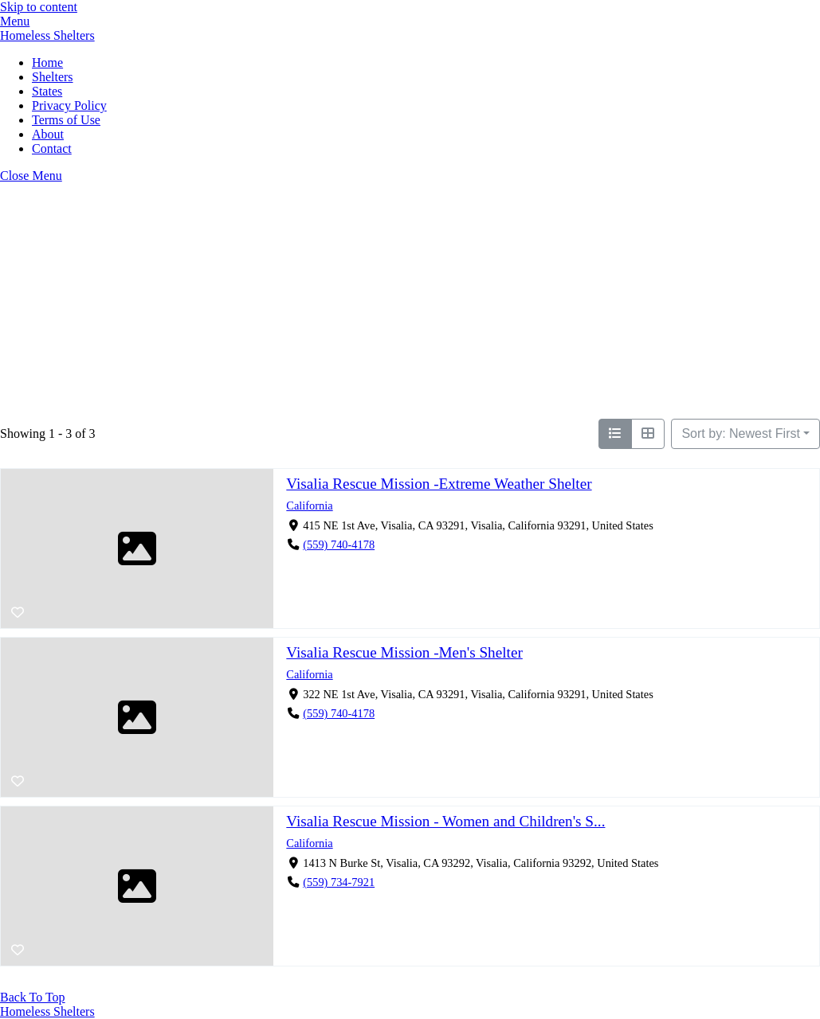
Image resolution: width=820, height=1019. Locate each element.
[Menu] (14, 21)
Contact (52, 148)
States (47, 91)
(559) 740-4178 (339, 545)
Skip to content (38, 7)
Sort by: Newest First (740, 433)
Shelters (52, 77)
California (309, 505)
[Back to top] (32, 997)
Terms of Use (66, 120)
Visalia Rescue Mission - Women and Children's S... (445, 821)
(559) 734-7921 (339, 882)
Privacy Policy (69, 105)
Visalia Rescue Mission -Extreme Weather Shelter (438, 483)
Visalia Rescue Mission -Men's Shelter (404, 652)
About (48, 134)
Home (47, 62)
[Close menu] (31, 175)
